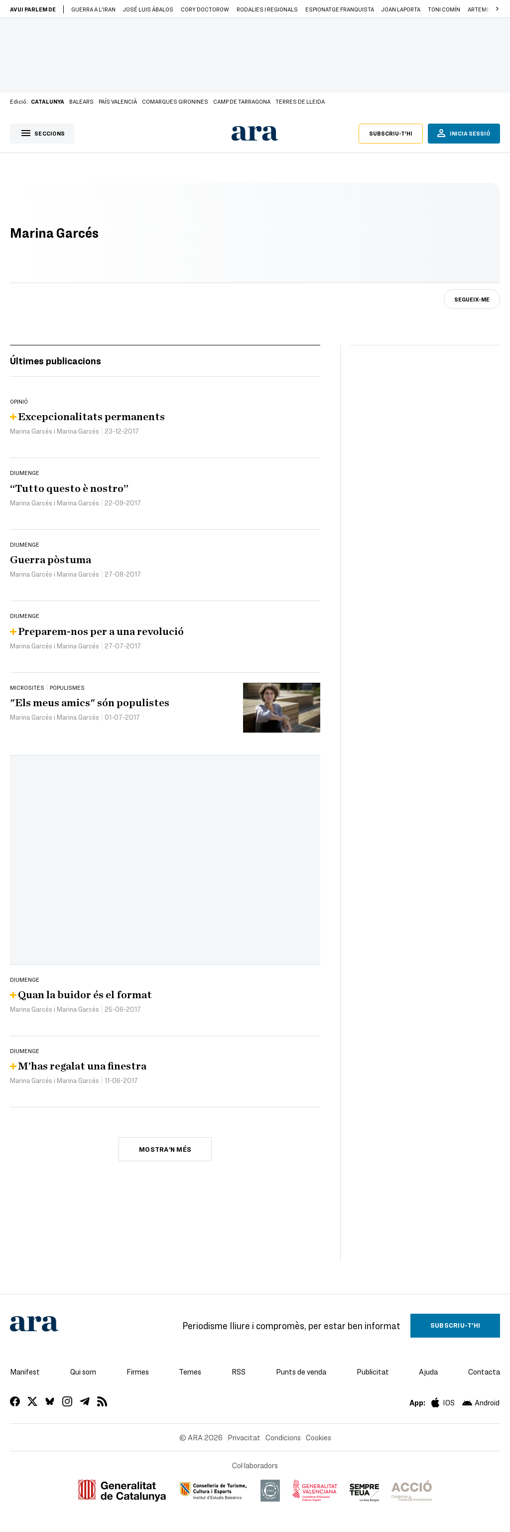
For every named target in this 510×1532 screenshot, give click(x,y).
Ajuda (428, 1371)
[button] (497, 9)
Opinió (19, 401)
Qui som (83, 1371)
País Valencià (118, 101)
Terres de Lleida (300, 101)
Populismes (67, 687)
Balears (81, 101)
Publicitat (373, 1371)
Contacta (484, 1371)
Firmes (138, 1371)
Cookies (318, 1437)
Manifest (25, 1371)
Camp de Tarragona (241, 101)
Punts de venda (301, 1371)
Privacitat (244, 1437)
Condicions (283, 1437)
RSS (239, 1371)
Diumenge (24, 472)
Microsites (27, 687)
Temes (190, 1371)
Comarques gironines (175, 101)
